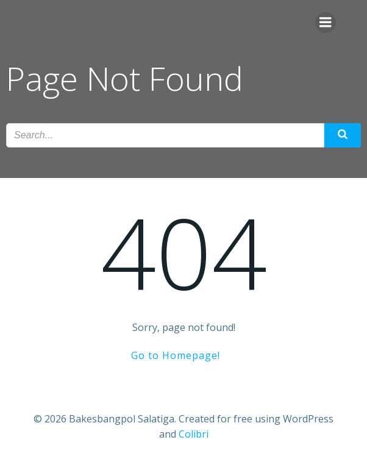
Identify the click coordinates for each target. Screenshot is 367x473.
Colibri (193, 434)
